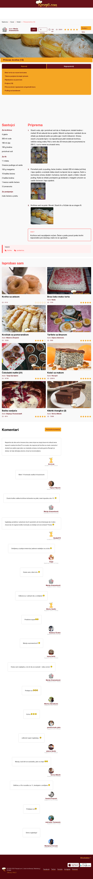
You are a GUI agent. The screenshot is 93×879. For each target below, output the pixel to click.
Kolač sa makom (69, 361)
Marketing (37, 868)
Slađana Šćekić (55, 633)
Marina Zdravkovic (51, 704)
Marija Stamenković (14, 29)
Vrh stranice (85, 858)
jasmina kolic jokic (54, 727)
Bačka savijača (24, 399)
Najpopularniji (69, 66)
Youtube (60, 869)
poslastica (20, 250)
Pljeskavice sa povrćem (13, 80)
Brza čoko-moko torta (69, 285)
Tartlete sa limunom (69, 323)
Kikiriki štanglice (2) (69, 399)
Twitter (53, 869)
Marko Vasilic (51, 609)
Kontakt (9, 870)
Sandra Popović (51, 798)
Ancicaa (51, 464)
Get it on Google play (85, 865)
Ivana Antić (51, 656)
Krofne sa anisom (24, 285)
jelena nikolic (51, 751)
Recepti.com (46, 3)
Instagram (67, 869)
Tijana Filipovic (55, 488)
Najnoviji (24, 66)
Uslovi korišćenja (28, 868)
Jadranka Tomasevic (53, 822)
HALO (14, 872)
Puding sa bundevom (12, 90)
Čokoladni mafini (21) (24, 361)
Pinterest (75, 869)
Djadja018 (57, 538)
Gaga (51, 562)
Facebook (46, 869)
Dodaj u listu (84, 28)
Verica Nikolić (56, 775)
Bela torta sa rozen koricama (16, 72)
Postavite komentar (53, 429)
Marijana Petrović (51, 846)
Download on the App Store (73, 865)
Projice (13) (9, 83)
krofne (9, 250)
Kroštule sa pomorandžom (24, 323)
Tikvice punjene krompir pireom (16, 76)
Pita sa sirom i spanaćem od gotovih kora (20, 87)
